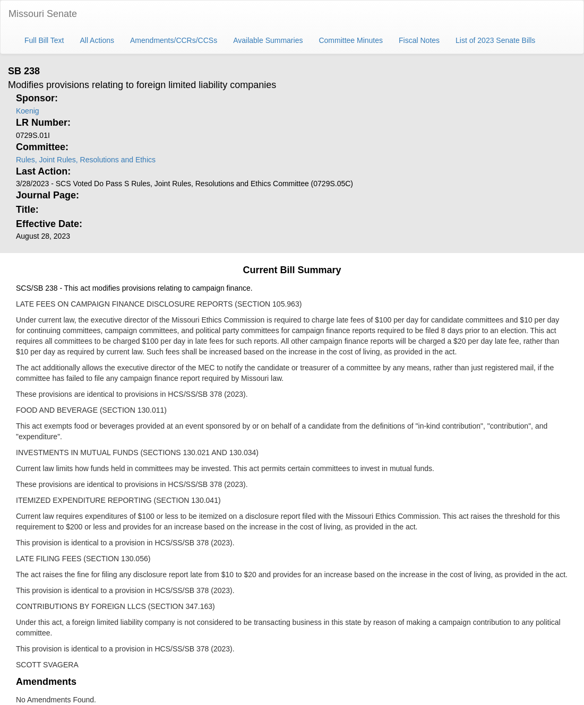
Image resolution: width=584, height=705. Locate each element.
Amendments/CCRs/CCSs (173, 40)
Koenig (27, 111)
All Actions (97, 40)
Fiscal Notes (419, 40)
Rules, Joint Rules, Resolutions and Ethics (86, 159)
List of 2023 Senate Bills (495, 40)
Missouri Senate (42, 13)
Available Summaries (268, 40)
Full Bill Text (44, 40)
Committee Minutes (351, 40)
